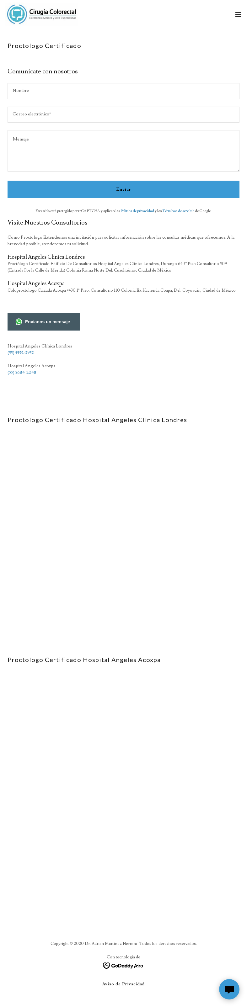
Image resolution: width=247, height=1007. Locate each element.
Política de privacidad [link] (137, 211)
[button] (238, 14)
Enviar (123, 189)
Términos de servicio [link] (178, 211)
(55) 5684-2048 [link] (22, 372)
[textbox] (123, 91)
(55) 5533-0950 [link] (21, 353)
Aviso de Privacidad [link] (123, 984)
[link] (41, 14)
